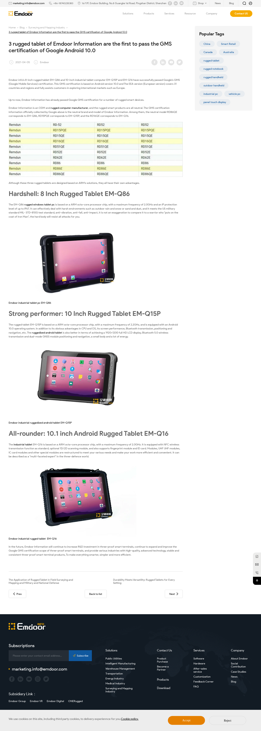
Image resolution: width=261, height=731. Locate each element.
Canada (208, 52)
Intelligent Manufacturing (120, 663)
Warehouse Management (120, 668)
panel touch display (215, 102)
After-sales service (200, 670)
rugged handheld (213, 77)
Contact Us (164, 650)
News (234, 676)
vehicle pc (234, 93)
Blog (22, 27)
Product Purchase (162, 660)
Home (12, 27)
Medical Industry (115, 683)
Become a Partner (163, 668)
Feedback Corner (203, 681)
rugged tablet (211, 60)
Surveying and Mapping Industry (46, 27)
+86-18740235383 (63, 3)
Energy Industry (114, 678)
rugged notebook (213, 68)
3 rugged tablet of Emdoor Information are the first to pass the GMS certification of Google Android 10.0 (68, 32)
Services (171, 13)
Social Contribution (238, 665)
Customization (202, 676)
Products (151, 13)
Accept (186, 720)
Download (163, 688)
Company (214, 13)
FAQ (196, 686)
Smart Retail (228, 43)
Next (173, 593)
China (207, 43)
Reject (227, 720)
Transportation (114, 673)
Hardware (199, 663)
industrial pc (211, 93)
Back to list (95, 593)
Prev (17, 593)
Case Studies (238, 671)
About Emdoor (239, 658)
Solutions (130, 13)
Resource (192, 13)
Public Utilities (113, 658)
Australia (228, 52)
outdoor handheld (214, 85)
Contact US (241, 13)
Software (198, 658)
